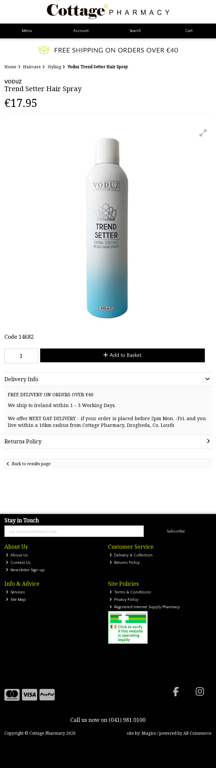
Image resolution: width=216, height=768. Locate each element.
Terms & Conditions (130, 592)
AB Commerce (197, 733)
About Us (17, 555)
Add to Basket (122, 355)
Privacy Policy (124, 599)
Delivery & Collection (131, 555)
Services (15, 592)
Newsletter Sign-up (25, 570)
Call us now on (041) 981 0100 (107, 720)
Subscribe (176, 531)
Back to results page (31, 464)
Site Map (16, 599)
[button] (203, 132)
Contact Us (18, 562)
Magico (149, 733)
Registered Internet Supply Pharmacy (144, 607)
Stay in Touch (21, 520)
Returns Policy (124, 562)
